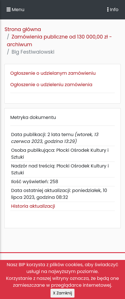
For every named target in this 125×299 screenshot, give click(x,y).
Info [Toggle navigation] (112, 9)
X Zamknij (62, 293)
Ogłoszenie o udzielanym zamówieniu (53, 73)
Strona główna (23, 29)
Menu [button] (15, 9)
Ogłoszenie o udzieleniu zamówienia (51, 84)
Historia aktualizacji (33, 206)
